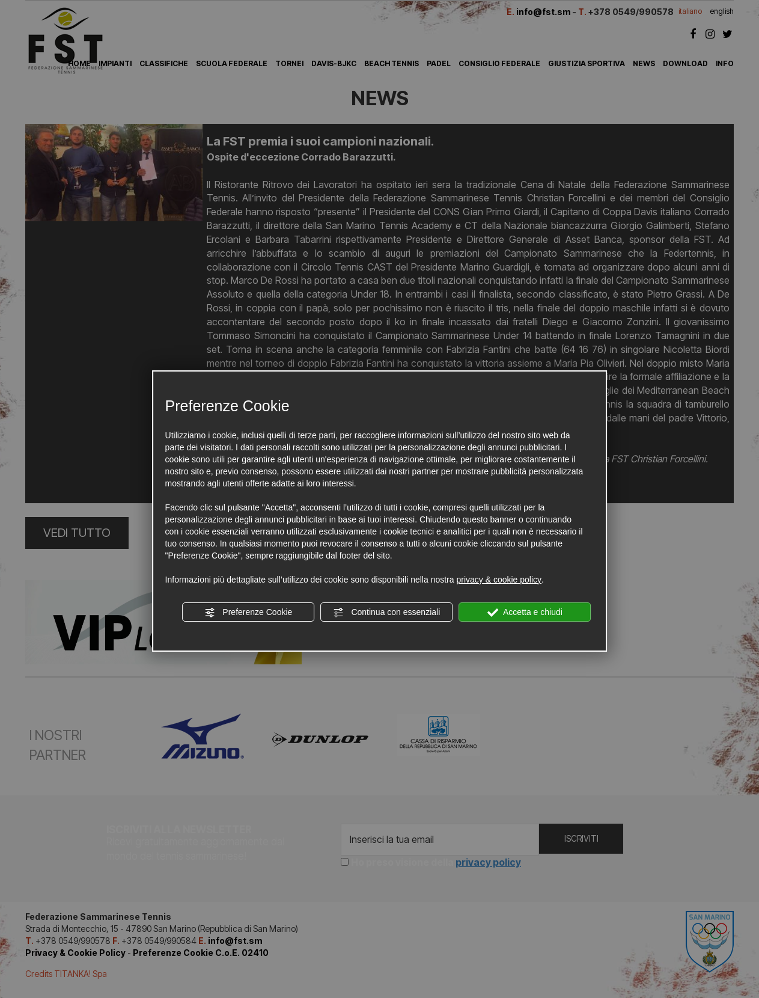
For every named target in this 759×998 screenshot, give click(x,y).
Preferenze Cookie (248, 612)
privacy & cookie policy (498, 579)
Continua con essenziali (387, 612)
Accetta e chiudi (524, 612)
